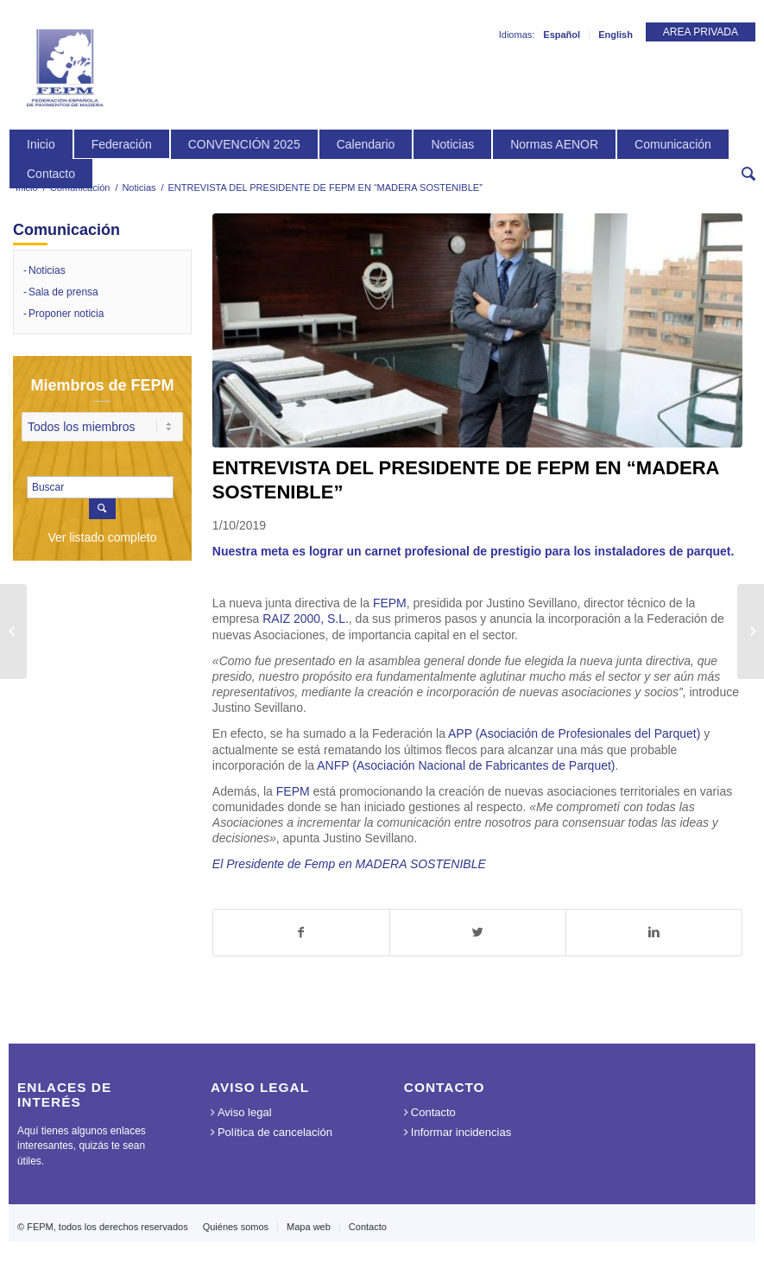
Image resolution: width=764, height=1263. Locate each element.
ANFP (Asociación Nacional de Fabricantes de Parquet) (466, 765)
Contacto (433, 1112)
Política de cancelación (275, 1132)
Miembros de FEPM (102, 385)
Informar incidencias (461, 1132)
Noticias (138, 187)
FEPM (390, 603)
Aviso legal (245, 1112)
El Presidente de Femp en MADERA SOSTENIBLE (349, 864)
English (615, 34)
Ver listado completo (101, 537)
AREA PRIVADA (700, 32)
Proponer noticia (66, 314)
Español (561, 34)
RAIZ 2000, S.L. (305, 618)
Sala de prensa (63, 292)
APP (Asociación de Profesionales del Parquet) (574, 733)
